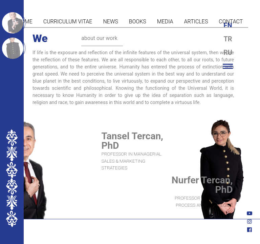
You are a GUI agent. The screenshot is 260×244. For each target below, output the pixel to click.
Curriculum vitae (67, 21)
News (110, 21)
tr (227, 39)
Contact (231, 21)
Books (137, 21)
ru (227, 52)
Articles (196, 21)
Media (165, 21)
